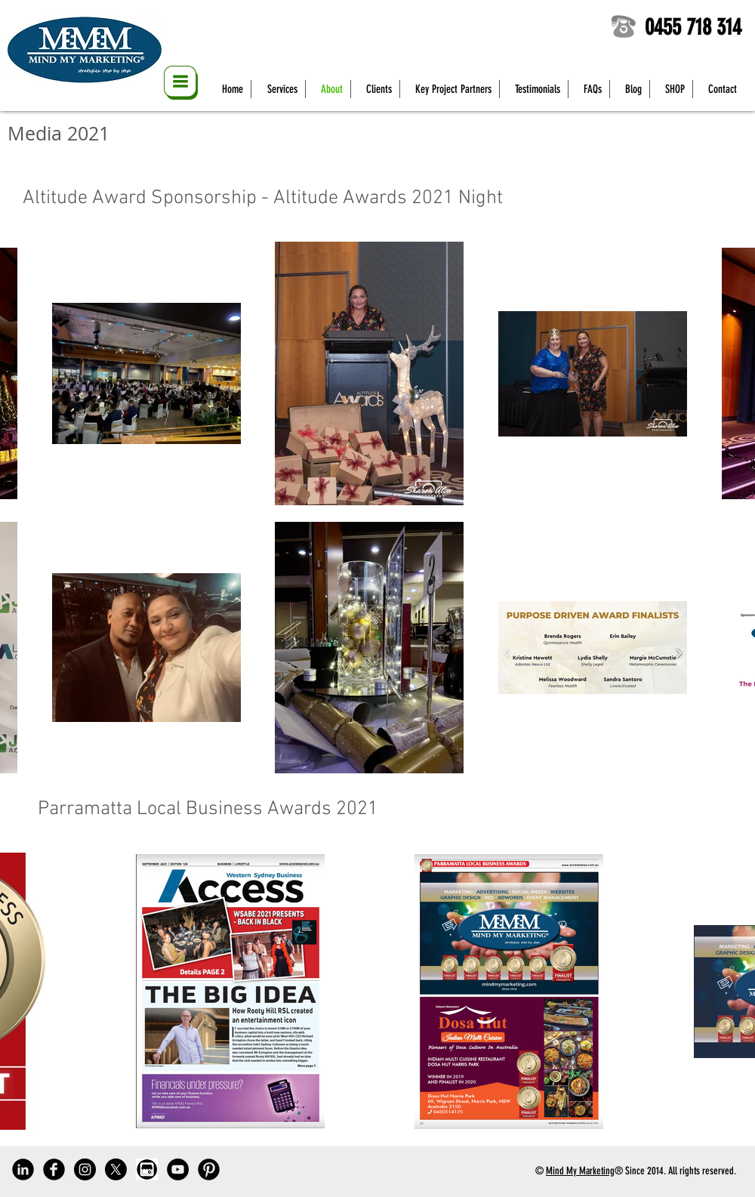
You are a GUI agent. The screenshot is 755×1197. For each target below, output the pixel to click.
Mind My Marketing (580, 1171)
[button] (181, 83)
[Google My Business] (147, 1169)
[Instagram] (85, 1169)
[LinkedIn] (23, 1169)
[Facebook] (54, 1169)
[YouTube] (178, 1169)
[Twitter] (116, 1169)
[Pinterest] (209, 1169)
